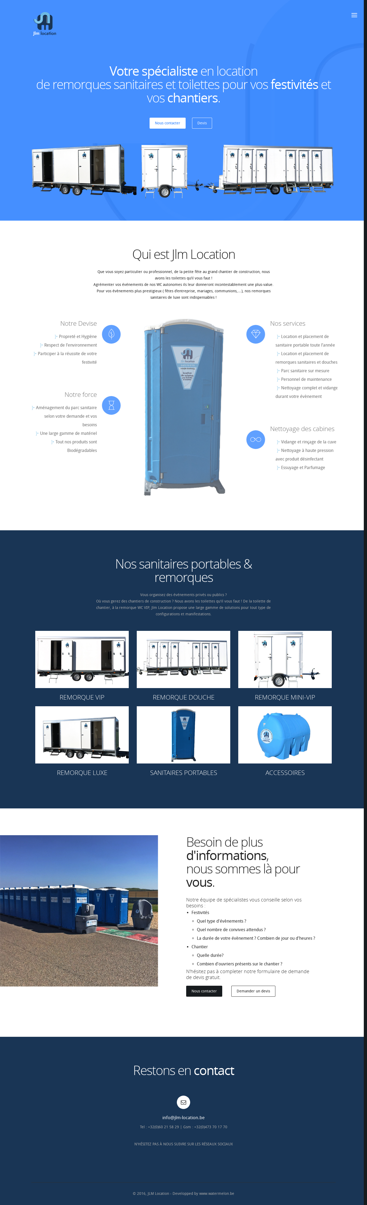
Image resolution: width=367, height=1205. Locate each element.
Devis (202, 123)
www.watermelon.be (216, 1193)
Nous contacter (167, 123)
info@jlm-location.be (183, 1117)
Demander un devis (253, 991)
